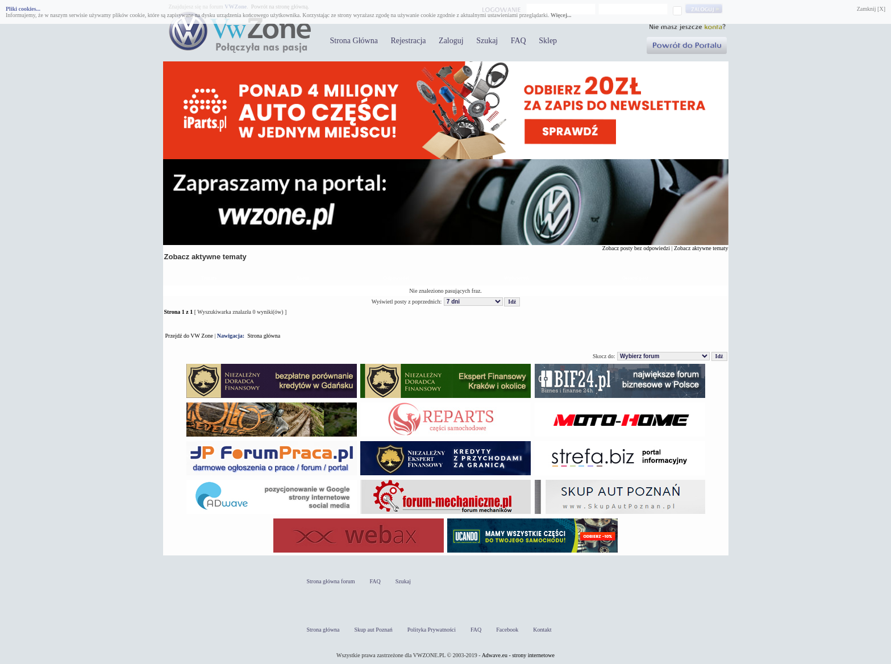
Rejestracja (408, 40)
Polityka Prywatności (431, 629)
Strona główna (263, 336)
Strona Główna (354, 40)
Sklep (548, 40)
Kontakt (542, 629)
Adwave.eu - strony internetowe (518, 655)
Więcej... (561, 15)
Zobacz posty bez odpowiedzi (636, 248)
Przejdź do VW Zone (189, 336)
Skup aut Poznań (374, 629)
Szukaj (487, 40)
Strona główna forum (331, 581)
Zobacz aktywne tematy (701, 248)
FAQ (518, 40)
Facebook (507, 629)
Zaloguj (451, 40)
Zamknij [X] (871, 9)
